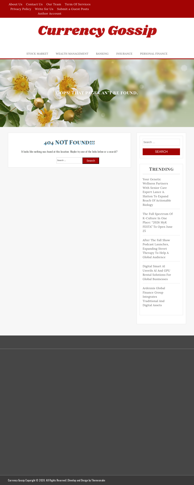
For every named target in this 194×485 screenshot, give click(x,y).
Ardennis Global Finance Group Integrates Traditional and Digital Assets (154, 296)
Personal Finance (153, 53)
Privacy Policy (20, 9)
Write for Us (44, 9)
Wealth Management (72, 53)
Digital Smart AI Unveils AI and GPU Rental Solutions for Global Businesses (157, 272)
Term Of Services (78, 4)
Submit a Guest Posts (73, 9)
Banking (102, 53)
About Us (15, 4)
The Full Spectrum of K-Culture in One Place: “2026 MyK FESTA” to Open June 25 (158, 222)
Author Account (49, 13)
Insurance (124, 53)
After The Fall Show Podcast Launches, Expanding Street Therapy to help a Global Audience (156, 248)
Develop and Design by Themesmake (86, 480)
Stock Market (37, 53)
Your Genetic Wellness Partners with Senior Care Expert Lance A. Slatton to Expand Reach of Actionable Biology (157, 192)
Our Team (53, 4)
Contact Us (34, 4)
